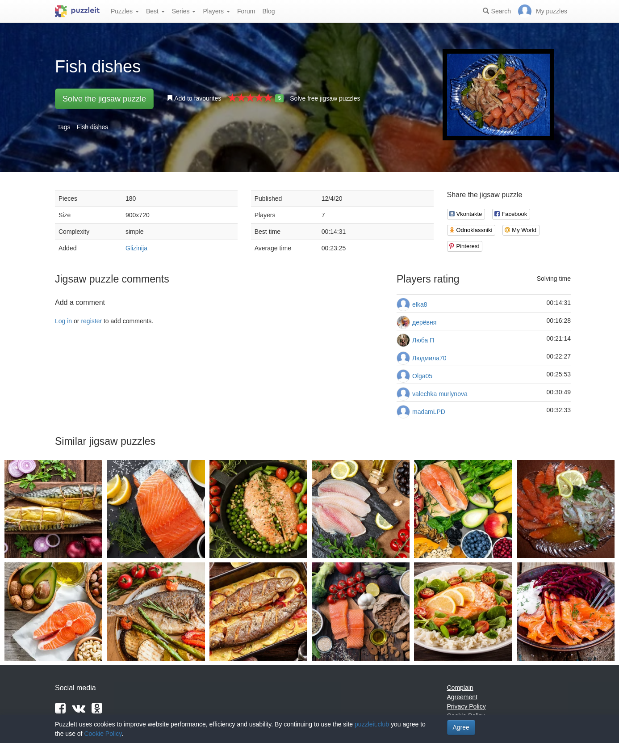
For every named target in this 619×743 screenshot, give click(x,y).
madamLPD (428, 411)
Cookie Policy (102, 733)
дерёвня (424, 322)
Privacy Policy (466, 706)
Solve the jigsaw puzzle (104, 98)
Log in (63, 321)
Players (216, 11)
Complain (460, 687)
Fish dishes (92, 127)
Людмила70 (429, 358)
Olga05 (422, 376)
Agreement (462, 697)
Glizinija (136, 248)
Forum (246, 11)
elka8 (419, 304)
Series (184, 11)
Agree (461, 727)
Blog (268, 11)
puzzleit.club (372, 724)
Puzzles (125, 11)
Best (155, 11)
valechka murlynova (440, 393)
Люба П (423, 340)
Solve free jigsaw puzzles (325, 98)
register (91, 321)
